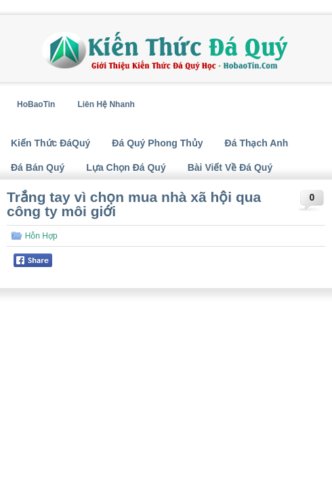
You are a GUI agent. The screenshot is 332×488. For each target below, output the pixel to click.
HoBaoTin (36, 104)
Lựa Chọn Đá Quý (125, 167)
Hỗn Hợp (41, 236)
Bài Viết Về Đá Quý (230, 167)
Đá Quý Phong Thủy (157, 143)
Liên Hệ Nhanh (105, 104)
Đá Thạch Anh (257, 143)
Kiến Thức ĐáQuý (50, 143)
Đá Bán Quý (37, 167)
